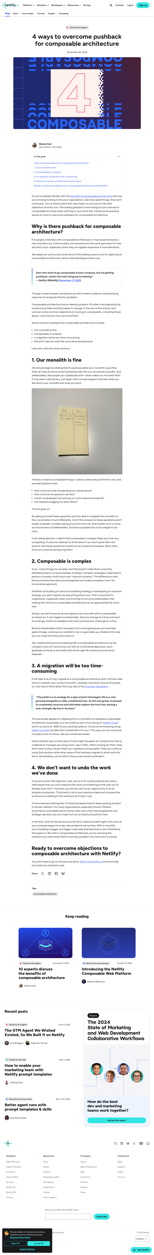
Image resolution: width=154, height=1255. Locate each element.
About (83, 1161)
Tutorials (41, 13)
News (15, 13)
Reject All (15, 1243)
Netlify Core (110, 722)
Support (47, 1172)
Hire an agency (50, 1197)
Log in (130, 5)
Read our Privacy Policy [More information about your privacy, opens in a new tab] (20, 1237)
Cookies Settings (27, 1249)
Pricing (86, 5)
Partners (84, 1182)
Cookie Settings (56, 1232)
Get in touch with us (91, 861)
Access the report (116, 1120)
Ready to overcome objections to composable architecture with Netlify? (71, 185)
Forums (121, 1177)
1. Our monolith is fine (45, 167)
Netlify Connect (41, 730)
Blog (7, 13)
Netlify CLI (11, 1187)
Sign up (143, 5)
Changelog (63, 13)
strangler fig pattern (96, 686)
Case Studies (27, 13)
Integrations (48, 1187)
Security (10, 1182)
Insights (51, 13)
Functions (10, 1172)
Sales (120, 1161)
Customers (85, 1177)
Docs (45, 1161)
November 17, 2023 (70, 280)
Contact (119, 5)
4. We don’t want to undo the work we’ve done (57, 181)
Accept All (38, 1243)
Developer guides (51, 1177)
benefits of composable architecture (91, 196)
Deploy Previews (13, 1167)
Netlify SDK (11, 1192)
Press (82, 1192)
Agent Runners (13, 1161)
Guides (46, 1192)
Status (46, 1167)
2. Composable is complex (47, 172)
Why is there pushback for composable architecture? (61, 163)
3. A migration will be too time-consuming (55, 176)
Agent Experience (88, 1167)
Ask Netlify (141, 1249)
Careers (84, 1187)
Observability (12, 1177)
